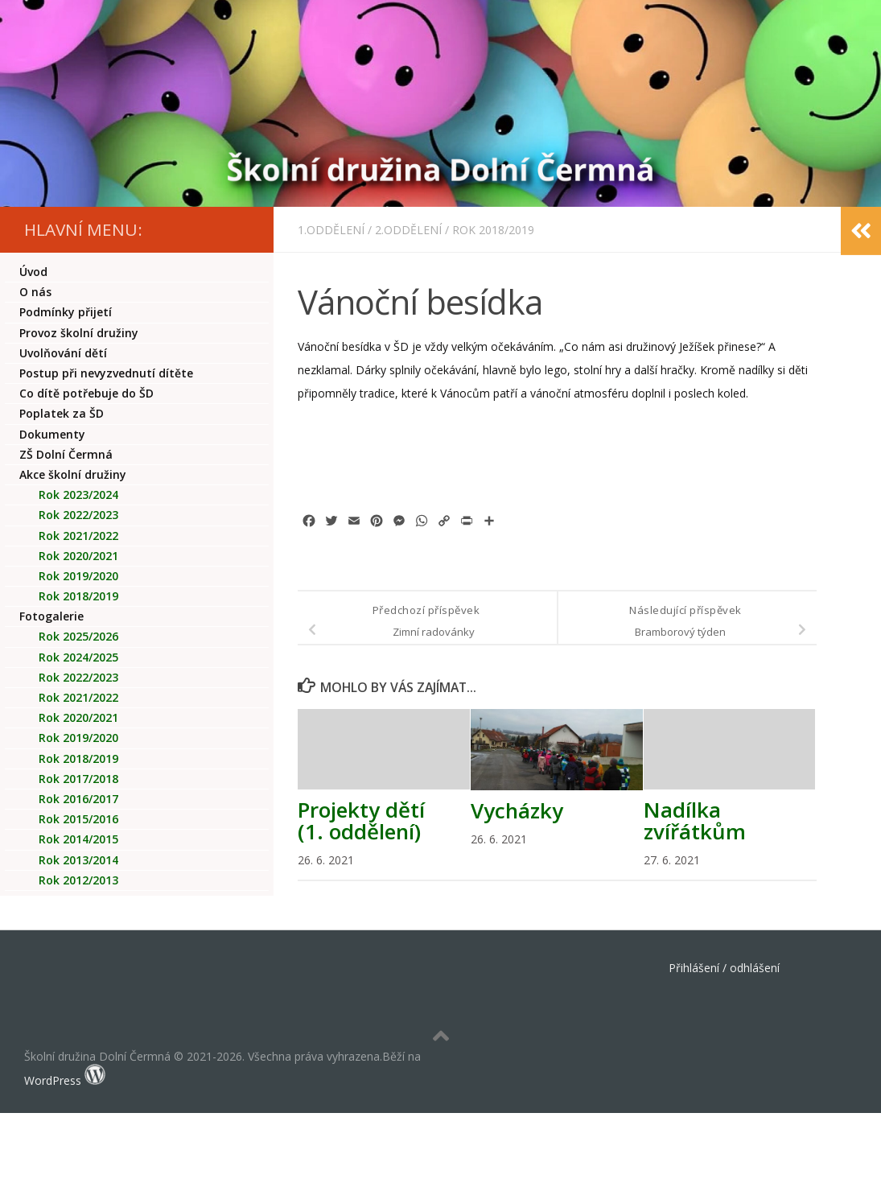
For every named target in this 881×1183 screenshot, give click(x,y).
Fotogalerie (51, 616)
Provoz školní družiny (78, 332)
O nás (35, 291)
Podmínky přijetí (65, 311)
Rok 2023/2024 (78, 494)
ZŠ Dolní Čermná (66, 454)
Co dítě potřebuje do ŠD (86, 393)
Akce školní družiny (72, 474)
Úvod (33, 271)
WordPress (52, 1080)
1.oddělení (331, 229)
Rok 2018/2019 (493, 229)
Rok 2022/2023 (78, 514)
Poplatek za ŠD (61, 413)
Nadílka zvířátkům (695, 820)
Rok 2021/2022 (78, 535)
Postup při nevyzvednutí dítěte (106, 373)
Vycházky (517, 810)
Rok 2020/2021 (78, 555)
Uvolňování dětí (63, 353)
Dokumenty (52, 434)
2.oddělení (408, 229)
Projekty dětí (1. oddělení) (361, 820)
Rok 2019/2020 (78, 575)
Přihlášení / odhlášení (724, 967)
